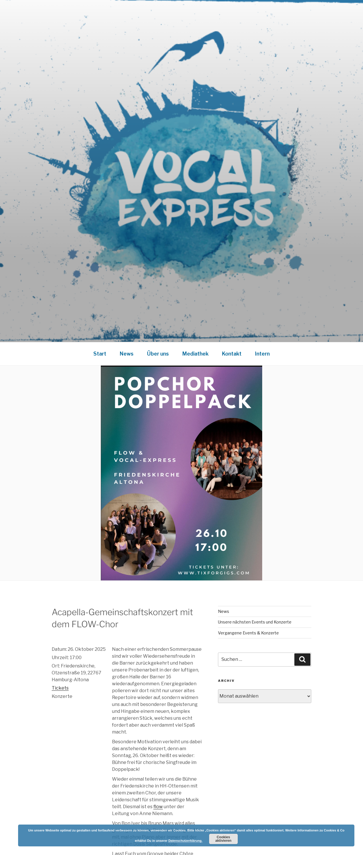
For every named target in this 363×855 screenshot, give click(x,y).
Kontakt (232, 354)
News (127, 354)
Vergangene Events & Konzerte (248, 632)
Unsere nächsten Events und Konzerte (254, 621)
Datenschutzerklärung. (185, 840)
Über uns (158, 354)
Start (99, 354)
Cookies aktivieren (223, 839)
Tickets (60, 688)
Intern (262, 354)
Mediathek (195, 354)
